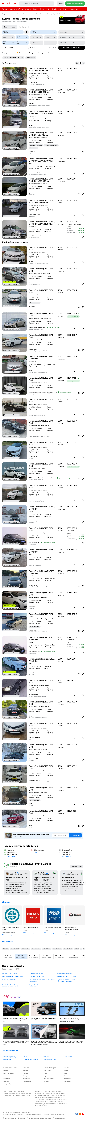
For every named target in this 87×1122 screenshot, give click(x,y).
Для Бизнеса (7, 1059)
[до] (78, 37)
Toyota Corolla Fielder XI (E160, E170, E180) (43, 357)
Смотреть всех (7, 941)
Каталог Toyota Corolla (9, 973)
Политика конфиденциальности (53, 1114)
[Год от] (8, 43)
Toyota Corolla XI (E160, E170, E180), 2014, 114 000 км (41, 201)
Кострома (26, 1076)
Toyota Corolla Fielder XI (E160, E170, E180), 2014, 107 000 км (42, 160)
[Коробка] (22, 37)
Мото (42, 9)
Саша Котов (68, 1057)
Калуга (25, 1073)
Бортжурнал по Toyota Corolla (66, 976)
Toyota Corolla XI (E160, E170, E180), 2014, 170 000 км (41, 180)
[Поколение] (71, 32)
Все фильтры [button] (7, 48)
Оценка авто (74, 9)
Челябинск (67, 1078)
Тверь (66, 1070)
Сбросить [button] (52, 48)
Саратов (66, 1068)
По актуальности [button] (9, 63)
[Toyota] (13, 32)
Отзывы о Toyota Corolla (64, 973)
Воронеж (6, 1081)
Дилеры (6, 902)
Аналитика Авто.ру (50, 1059)
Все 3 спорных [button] (66, 857)
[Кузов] (8, 37)
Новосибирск (48, 1070)
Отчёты (48, 9)
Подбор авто (56, 9)
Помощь (26, 1057)
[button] (84, 53)
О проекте (47, 1057)
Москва (5, 1070)
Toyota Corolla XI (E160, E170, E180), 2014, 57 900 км (41, 134)
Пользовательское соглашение (13, 1114)
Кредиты (65, 9)
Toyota (19, 14)
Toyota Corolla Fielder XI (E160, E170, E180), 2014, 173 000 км (42, 112)
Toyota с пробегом (28, 14)
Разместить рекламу (9, 1057)
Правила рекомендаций (33, 1114)
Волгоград (6, 1078)
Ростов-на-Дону (49, 1078)
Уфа (65, 1076)
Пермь (46, 1076)
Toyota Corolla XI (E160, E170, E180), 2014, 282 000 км (41, 91)
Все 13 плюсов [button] (11, 857)
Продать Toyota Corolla (36, 976)
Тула (65, 1073)
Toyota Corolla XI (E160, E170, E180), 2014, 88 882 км (41, 69)
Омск (45, 1073)
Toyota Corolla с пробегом (43, 14)
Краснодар (26, 1078)
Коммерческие (26, 9)
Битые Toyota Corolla (9, 980)
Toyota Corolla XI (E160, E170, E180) (43, 248)
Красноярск (27, 1081)
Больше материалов (10, 1050)
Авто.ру (11, 3)
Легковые (5, 9)
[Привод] (50, 37)
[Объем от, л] (64, 37)
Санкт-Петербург (8, 1073)
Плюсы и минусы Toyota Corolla (12, 976)
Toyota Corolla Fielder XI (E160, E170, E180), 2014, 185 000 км (42, 223)
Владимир (6, 1076)
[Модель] (43, 32)
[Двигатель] (36, 37)
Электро (35, 9)
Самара (46, 1081)
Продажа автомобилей (8, 14)
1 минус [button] (36, 852)
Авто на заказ (15, 9)
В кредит (5, 948)
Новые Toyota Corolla (36, 973)
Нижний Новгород (50, 1068)
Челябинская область (10, 1068)
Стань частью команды (30, 1059)
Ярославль (67, 1081)
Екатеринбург (7, 1084)
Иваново (26, 1068)
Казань (25, 1070)
